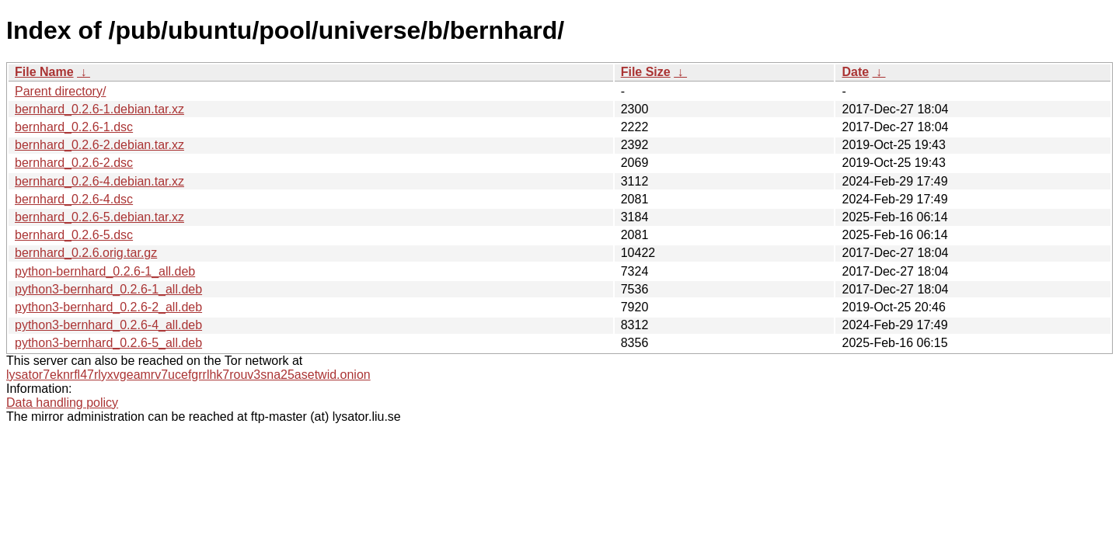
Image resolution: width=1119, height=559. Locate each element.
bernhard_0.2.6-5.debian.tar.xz (99, 217)
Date (855, 71)
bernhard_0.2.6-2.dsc (74, 162)
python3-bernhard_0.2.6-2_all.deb (108, 307)
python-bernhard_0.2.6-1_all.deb (105, 271)
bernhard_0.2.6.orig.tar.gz (86, 252)
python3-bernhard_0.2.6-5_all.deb (108, 342)
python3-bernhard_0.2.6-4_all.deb (108, 325)
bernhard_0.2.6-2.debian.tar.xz (99, 144)
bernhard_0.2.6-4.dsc (74, 199)
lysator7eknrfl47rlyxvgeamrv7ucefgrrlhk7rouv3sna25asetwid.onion (188, 374)
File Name (44, 71)
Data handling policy (62, 402)
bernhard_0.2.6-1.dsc (74, 127)
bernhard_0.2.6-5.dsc (74, 234)
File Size (646, 71)
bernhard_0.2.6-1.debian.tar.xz (99, 109)
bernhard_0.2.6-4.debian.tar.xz (99, 181)
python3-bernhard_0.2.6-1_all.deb (108, 289)
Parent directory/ (60, 91)
